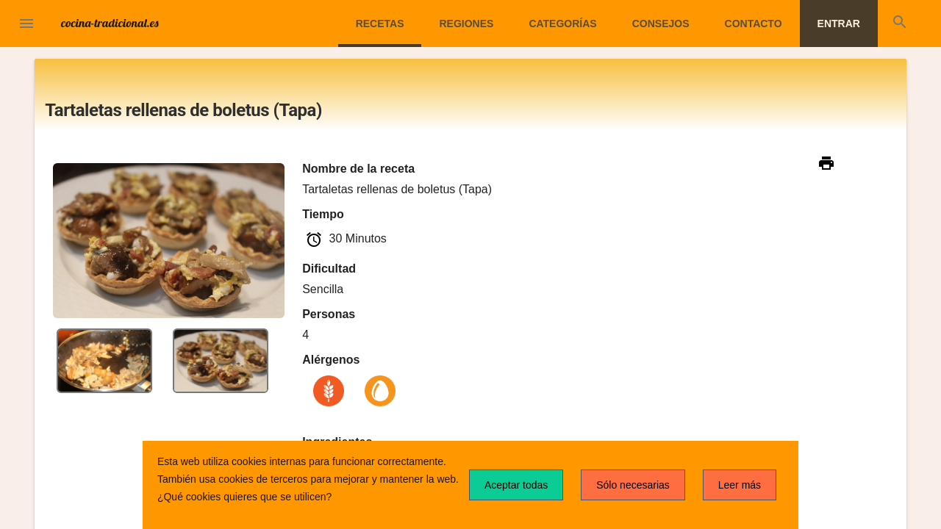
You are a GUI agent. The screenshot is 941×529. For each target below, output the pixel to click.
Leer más (739, 485)
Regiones (466, 23)
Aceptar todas (516, 485)
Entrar (838, 23)
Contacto (753, 23)
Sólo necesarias (633, 485)
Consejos (661, 23)
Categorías (562, 23)
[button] (26, 25)
